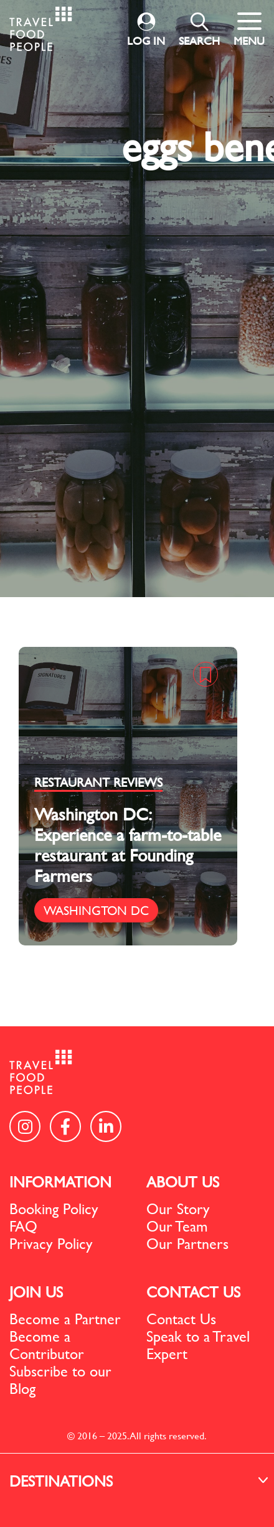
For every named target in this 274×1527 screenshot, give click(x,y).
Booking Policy (53, 1208)
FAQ (23, 1226)
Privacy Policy (51, 1243)
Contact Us (181, 1318)
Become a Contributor (46, 1344)
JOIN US (36, 1291)
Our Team (177, 1226)
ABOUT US (182, 1181)
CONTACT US (193, 1291)
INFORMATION (60, 1181)
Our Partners (187, 1243)
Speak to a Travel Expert (198, 1344)
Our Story (178, 1208)
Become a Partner (65, 1318)
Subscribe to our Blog (60, 1379)
